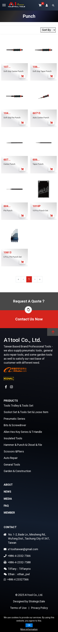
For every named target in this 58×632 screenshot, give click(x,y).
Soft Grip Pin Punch (12, 118)
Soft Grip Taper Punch (42, 71)
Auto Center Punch (41, 118)
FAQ (6, 505)
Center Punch (9, 164)
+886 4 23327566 (17, 579)
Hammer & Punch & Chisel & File (23, 444)
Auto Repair (11, 458)
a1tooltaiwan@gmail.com (21, 549)
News (7, 491)
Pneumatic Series (14, 418)
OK (29, 625)
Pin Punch (8, 211)
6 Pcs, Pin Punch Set (13, 257)
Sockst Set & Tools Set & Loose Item (26, 412)
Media (8, 498)
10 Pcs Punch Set (40, 211)
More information (29, 629)
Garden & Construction (17, 471)
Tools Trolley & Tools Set (18, 405)
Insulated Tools (13, 438)
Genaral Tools (12, 464)
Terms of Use (18, 607)
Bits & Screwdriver (15, 425)
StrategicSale (37, 601)
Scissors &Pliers (14, 451)
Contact (10, 527)
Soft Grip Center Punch (13, 71)
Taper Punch (38, 164)
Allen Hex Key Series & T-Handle (23, 431)
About (8, 484)
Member (9, 512)
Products (11, 400)
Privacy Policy (39, 607)
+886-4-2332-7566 (17, 555)
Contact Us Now (29, 319)
